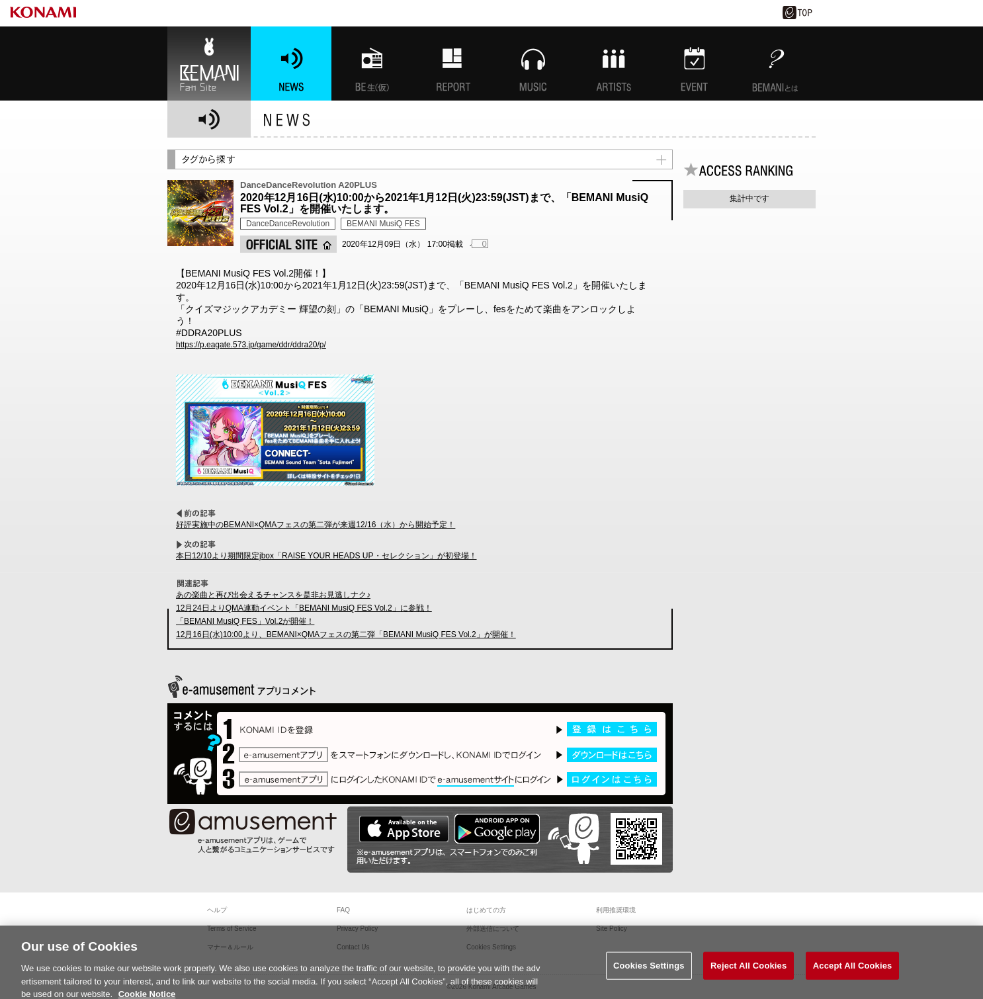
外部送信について (492, 928)
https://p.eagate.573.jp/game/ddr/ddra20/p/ (251, 344)
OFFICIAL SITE (288, 244)
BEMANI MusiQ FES (383, 223)
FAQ (343, 910)
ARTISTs (614, 63)
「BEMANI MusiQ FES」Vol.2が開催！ (245, 621)
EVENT (694, 63)
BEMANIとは (775, 63)
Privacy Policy (357, 928)
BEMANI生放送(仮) (371, 63)
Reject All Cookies (748, 976)
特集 (452, 63)
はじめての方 (486, 910)
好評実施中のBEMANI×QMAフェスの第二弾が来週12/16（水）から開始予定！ (315, 524)
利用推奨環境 (616, 910)
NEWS (291, 63)
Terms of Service (231, 928)
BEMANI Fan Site (209, 63)
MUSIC (533, 63)
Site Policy (611, 928)
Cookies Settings (649, 976)
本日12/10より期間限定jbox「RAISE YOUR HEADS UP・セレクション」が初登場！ (326, 555)
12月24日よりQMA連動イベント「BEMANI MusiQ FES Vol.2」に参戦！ (304, 608)
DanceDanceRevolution (287, 223)
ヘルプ (217, 910)
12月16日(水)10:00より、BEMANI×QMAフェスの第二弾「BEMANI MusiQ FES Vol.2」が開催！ (346, 634)
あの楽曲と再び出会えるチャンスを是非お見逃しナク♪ (273, 594)
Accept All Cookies (852, 976)
